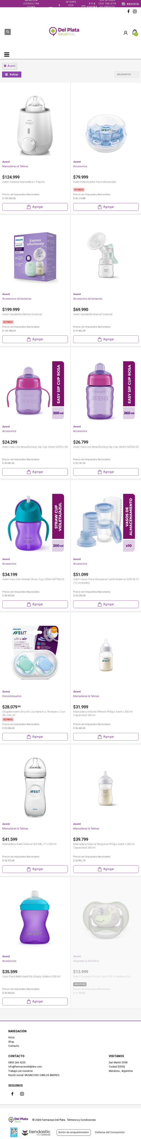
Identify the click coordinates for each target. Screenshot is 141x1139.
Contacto (13, 1046)
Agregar (34, 206)
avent (9, 66)
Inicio (11, 1037)
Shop (11, 1041)
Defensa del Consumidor (110, 1132)
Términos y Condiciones (81, 1119)
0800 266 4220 (17, 1062)
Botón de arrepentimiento (73, 1132)
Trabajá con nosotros (20, 1071)
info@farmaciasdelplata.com (25, 1066)
